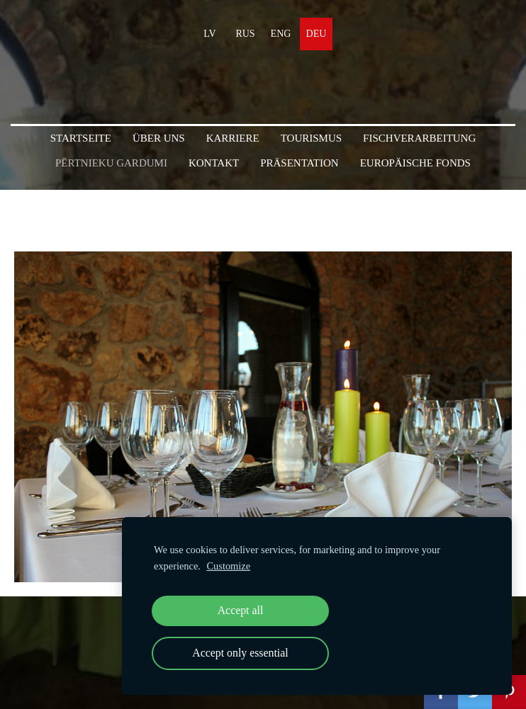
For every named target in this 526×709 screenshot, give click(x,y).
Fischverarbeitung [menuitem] (419, 138)
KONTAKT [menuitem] (214, 163)
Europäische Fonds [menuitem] (415, 163)
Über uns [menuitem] (159, 138)
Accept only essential (240, 653)
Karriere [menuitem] (232, 138)
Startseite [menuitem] (80, 138)
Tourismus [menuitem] (311, 138)
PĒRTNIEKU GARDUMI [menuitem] (111, 163)
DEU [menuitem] (316, 33)
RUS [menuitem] (244, 33)
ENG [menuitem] (281, 33)
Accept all (241, 610)
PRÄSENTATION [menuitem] (299, 163)
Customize (229, 566)
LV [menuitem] (209, 33)
